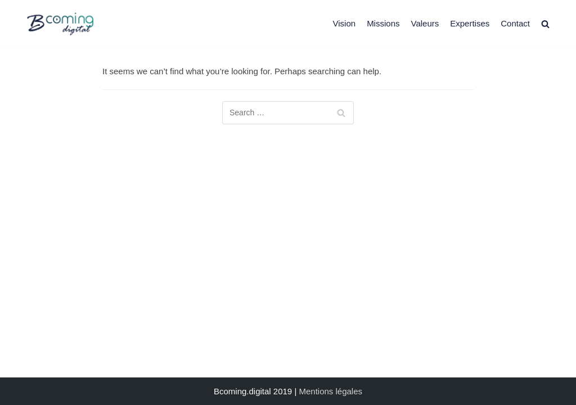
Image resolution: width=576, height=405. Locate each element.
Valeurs (425, 23)
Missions (383, 23)
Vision (344, 23)
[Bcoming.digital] (60, 23)
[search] (545, 23)
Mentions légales (330, 391)
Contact (515, 23)
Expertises (469, 23)
